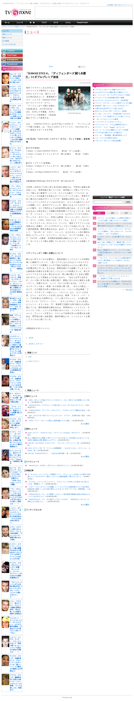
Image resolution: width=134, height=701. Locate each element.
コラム (68, 22)
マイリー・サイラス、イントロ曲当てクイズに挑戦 (113, 103)
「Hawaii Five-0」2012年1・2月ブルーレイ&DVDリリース (48, 465)
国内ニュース (19, 26)
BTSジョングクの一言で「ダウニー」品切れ (111, 111)
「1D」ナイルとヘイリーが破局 (106, 119)
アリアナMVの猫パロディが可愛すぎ (108, 133)
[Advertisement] (84, 12)
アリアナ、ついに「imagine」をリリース (109, 127)
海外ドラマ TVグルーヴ (7, 22)
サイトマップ (128, 5)
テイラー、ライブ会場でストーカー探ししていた (113, 116)
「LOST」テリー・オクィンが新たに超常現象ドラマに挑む (48, 421)
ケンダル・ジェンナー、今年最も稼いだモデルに (113, 114)
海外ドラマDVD (56, 22)
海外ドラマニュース (19, 22)
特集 (32, 22)
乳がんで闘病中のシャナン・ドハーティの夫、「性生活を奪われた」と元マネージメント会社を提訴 (114, 252)
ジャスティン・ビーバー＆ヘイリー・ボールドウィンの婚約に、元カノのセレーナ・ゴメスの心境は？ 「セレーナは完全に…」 (114, 231)
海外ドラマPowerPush (82, 22)
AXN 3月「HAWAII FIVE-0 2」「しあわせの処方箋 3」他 (48, 453)
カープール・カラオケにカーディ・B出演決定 (111, 100)
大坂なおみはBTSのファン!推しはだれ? (109, 108)
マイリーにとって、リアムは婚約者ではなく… (112, 124)
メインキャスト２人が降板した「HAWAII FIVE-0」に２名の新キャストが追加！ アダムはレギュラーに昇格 (114, 284)
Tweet (51, 66)
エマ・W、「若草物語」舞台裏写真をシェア (111, 135)
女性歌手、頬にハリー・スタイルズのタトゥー (112, 106)
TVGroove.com (67, 697)
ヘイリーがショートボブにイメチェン (108, 122)
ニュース (11, 26)
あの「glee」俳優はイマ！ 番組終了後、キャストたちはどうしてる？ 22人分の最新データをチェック (115, 244)
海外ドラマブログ (44, 22)
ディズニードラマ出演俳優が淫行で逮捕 (109, 98)
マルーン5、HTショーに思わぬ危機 (108, 141)
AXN (31, 338)
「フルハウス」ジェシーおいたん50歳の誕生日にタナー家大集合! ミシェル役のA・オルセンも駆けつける (114, 260)
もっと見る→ (85, 424)
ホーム (4, 26)
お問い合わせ (118, 5)
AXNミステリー (36, 344)
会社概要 (110, 5)
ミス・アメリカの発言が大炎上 (106, 138)
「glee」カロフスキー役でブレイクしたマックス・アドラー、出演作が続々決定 (56, 415)
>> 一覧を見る (127, 290)
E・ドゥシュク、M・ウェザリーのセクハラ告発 (112, 95)
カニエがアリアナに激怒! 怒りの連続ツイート (111, 92)
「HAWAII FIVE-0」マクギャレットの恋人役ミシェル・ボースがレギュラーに (55, 405)
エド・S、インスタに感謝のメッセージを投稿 (111, 130)
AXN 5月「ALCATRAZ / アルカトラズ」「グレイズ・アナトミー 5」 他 (53, 443)
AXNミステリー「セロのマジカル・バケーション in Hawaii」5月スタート (54, 433)
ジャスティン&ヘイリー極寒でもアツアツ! (110, 90)
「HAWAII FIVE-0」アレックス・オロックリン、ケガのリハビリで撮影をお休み (56, 410)
